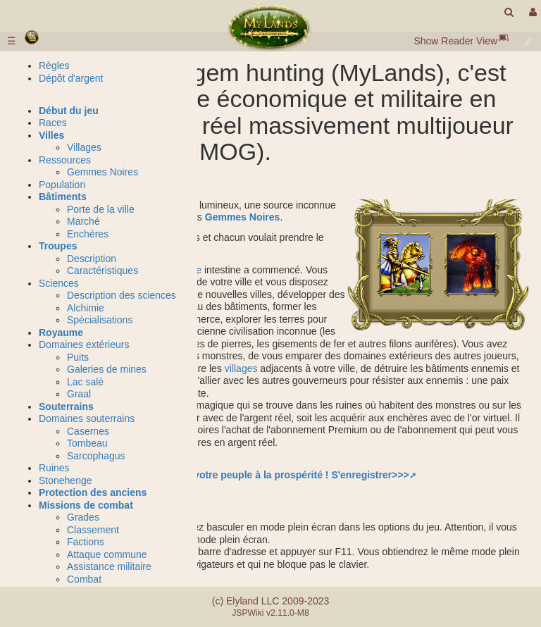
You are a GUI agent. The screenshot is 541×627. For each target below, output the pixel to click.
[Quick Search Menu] (509, 12)
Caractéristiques (102, 270)
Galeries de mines (107, 369)
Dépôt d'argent (71, 78)
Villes (51, 135)
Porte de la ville (101, 209)
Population (62, 184)
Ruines (54, 467)
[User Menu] (531, 12)
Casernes (88, 431)
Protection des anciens (93, 492)
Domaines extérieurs (84, 344)
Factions (85, 541)
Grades (83, 517)
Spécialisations (99, 319)
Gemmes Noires (242, 217)
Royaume (61, 332)
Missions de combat (86, 505)
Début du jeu (69, 110)
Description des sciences (121, 295)
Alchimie (85, 308)
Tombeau (87, 443)
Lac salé (85, 381)
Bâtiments (63, 196)
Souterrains (66, 406)
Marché (83, 221)
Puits (78, 357)
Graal (79, 393)
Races (53, 122)
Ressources (65, 160)
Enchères (87, 234)
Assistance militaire (109, 566)
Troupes (58, 246)
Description (91, 258)
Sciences (59, 283)
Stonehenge (65, 480)
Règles (54, 65)
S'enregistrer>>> (370, 474)
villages (241, 368)
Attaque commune (107, 554)
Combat (84, 579)
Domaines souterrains (87, 418)
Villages (84, 147)
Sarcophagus (96, 455)
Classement (93, 529)
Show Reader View (455, 40)
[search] (509, 12)
